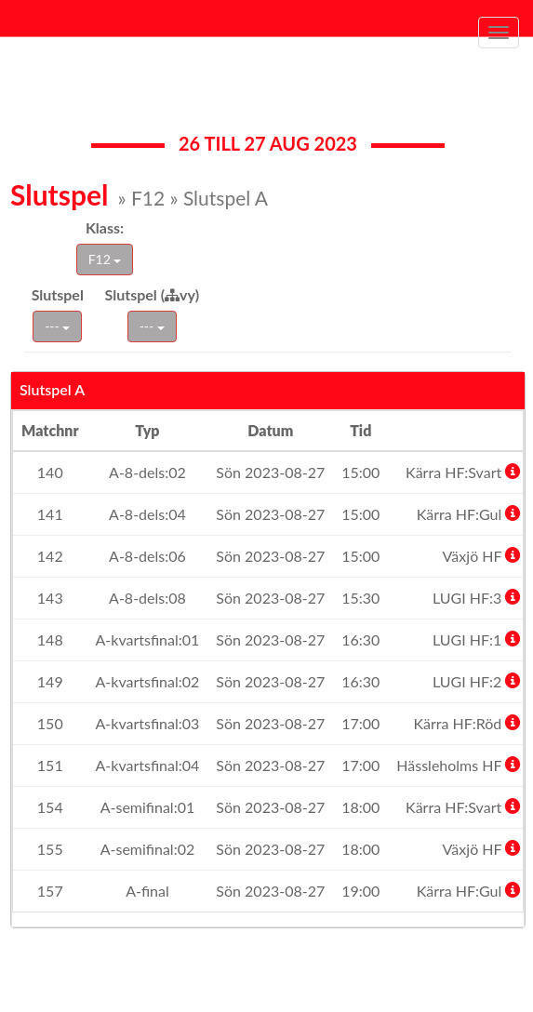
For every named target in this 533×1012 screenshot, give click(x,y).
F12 (105, 259)
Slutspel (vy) (152, 294)
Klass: (105, 227)
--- (57, 326)
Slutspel (58, 294)
